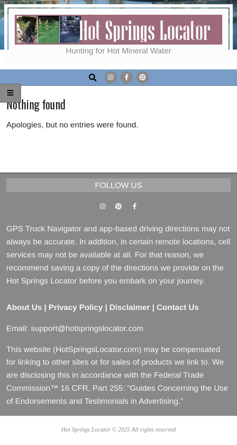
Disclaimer (129, 307)
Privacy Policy (75, 307)
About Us (24, 307)
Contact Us (178, 307)
